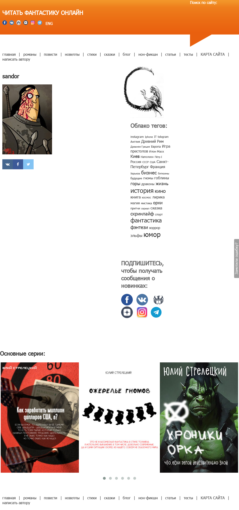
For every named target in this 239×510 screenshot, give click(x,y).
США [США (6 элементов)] (152, 161)
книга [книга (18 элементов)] (135, 196)
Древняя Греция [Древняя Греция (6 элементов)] (140, 146)
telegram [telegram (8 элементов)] (163, 137)
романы (29, 54)
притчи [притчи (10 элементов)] (135, 208)
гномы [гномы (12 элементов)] (148, 178)
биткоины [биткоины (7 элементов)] (163, 173)
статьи (170, 54)
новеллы (72, 54)
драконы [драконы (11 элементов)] (148, 184)
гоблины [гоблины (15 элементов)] (161, 177)
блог (127, 54)
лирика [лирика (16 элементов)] (158, 196)
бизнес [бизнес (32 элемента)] (149, 172)
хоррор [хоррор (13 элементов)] (154, 227)
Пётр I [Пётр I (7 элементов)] (158, 156)
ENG (48, 23)
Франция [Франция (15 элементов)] (157, 166)
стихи (92, 54)
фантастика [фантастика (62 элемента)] (146, 220)
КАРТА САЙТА (213, 54)
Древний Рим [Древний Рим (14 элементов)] (152, 141)
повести (50, 54)
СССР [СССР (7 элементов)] (145, 161)
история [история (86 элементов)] (142, 190)
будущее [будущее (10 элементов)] (136, 178)
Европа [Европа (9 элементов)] (156, 146)
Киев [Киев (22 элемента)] (135, 156)
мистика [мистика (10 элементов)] (146, 203)
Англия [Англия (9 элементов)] (135, 141)
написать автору (16, 59)
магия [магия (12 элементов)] (135, 203)
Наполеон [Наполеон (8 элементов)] (147, 157)
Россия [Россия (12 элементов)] (135, 161)
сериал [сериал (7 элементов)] (145, 208)
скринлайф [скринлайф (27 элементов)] (142, 213)
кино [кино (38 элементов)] (160, 190)
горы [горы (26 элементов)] (135, 183)
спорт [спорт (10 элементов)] (159, 214)
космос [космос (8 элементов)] (146, 197)
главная (9, 54)
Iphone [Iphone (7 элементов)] (149, 136)
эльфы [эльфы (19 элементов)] (136, 235)
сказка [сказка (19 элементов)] (156, 207)
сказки (109, 54)
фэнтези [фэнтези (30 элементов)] (139, 227)
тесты (188, 54)
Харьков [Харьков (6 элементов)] (135, 173)
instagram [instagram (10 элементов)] (137, 137)
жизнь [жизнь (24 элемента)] (162, 183)
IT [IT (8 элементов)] (155, 137)
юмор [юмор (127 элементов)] (152, 234)
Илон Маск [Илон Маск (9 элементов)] (156, 151)
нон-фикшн (148, 54)
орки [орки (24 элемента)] (158, 202)
